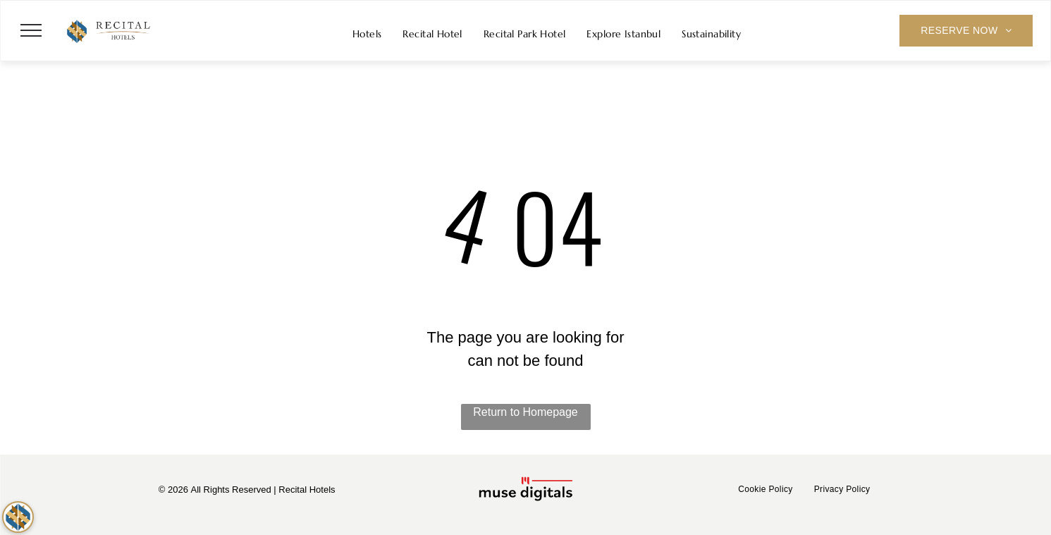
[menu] (31, 30)
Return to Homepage (525, 412)
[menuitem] (367, 34)
